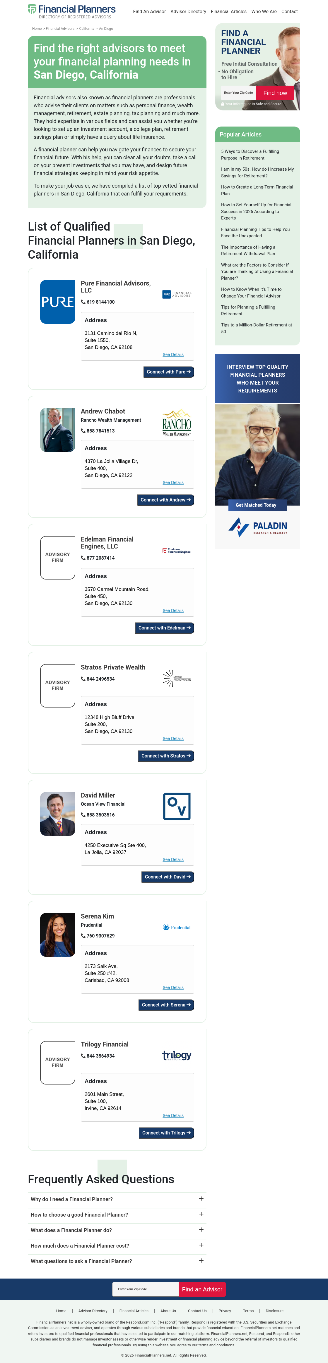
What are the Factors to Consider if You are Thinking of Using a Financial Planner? (257, 271)
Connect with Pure (169, 372)
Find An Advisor (149, 11)
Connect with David (168, 877)
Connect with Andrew (166, 500)
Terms (248, 1311)
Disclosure (274, 1311)
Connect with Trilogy (166, 1133)
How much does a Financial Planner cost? (80, 1246)
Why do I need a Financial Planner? (72, 1199)
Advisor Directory (188, 11)
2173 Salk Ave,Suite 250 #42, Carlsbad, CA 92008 (107, 973)
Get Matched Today (256, 505)
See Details (173, 354)
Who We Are (264, 11)
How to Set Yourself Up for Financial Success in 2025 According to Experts (256, 211)
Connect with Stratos (166, 756)
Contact (289, 11)
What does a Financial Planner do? (71, 1230)
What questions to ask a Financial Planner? (81, 1261)
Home (61, 1311)
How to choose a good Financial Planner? (79, 1215)
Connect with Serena (166, 1005)
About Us (168, 1311)
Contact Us (197, 1311)
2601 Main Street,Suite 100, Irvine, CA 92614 (104, 1101)
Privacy (225, 1311)
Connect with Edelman (165, 628)
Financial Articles (229, 11)
